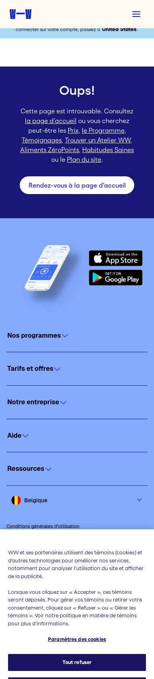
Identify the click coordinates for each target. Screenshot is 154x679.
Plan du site (84, 159)
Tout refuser (77, 668)
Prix (73, 130)
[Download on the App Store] (115, 258)
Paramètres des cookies (77, 646)
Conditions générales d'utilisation (42, 526)
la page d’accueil (51, 120)
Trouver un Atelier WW (98, 140)
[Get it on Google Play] (115, 278)
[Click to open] (77, 336)
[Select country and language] (77, 500)
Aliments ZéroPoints (49, 149)
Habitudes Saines (108, 149)
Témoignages (42, 140)
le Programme (103, 130)
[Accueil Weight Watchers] (20, 14)
